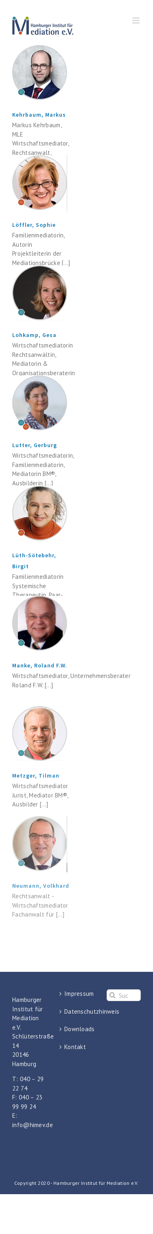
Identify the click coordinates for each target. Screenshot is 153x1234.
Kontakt (75, 1047)
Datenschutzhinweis (77, 1011)
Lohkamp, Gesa (34, 335)
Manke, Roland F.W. (39, 665)
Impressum (77, 993)
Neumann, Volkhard (40, 885)
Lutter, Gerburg (34, 445)
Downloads (77, 1029)
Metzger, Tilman (35, 775)
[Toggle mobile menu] (136, 20)
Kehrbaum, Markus (39, 114)
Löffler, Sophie (34, 224)
